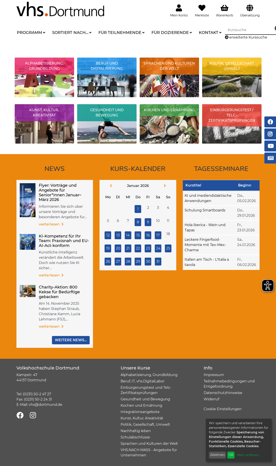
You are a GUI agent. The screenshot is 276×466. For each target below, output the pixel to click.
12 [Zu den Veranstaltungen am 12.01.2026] (108, 235)
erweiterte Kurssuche (246, 37)
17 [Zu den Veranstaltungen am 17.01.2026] (158, 235)
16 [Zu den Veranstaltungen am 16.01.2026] (148, 235)
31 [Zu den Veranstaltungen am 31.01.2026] (158, 261)
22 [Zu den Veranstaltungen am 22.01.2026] (138, 248)
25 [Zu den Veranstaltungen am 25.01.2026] (168, 248)
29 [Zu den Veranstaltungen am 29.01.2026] (138, 261)
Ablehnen (217, 455)
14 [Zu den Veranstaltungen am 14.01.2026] (128, 235)
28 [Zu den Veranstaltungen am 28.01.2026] (128, 261)
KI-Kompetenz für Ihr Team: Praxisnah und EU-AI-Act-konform (64, 241)
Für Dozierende (170, 32)
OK (231, 455)
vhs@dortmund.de (45, 405)
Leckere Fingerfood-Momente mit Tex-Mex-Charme (205, 244)
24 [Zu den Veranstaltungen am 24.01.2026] (158, 248)
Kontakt (208, 32)
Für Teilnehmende (119, 32)
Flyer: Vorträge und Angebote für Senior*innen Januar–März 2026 (60, 192)
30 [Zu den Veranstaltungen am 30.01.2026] (148, 261)
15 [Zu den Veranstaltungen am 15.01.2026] (138, 235)
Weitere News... (71, 340)
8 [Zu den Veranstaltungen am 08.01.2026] (138, 222)
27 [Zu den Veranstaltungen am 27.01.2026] (118, 261)
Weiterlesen (50, 224)
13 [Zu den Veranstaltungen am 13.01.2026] (118, 235)
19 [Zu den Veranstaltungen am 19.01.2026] (108, 248)
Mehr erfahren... (249, 455)
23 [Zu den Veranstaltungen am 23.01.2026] (148, 248)
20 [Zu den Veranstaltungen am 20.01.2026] (118, 248)
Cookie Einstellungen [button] (223, 409)
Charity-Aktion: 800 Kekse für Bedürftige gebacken (59, 292)
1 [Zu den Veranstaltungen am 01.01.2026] (138, 209)
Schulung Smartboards (205, 210)
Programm (29, 32)
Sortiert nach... (70, 32)
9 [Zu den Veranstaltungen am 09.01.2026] (148, 222)
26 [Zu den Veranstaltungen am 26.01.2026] (108, 261)
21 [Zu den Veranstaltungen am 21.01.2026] (128, 248)
